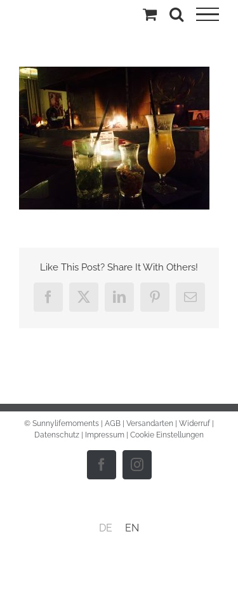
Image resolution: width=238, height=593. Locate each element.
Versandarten (149, 423)
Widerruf (194, 423)
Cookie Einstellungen (167, 434)
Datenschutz (56, 434)
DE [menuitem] (105, 528)
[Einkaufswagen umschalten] (150, 14)
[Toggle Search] (176, 14)
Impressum (104, 434)
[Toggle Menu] (207, 15)
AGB (113, 423)
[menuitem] (106, 528)
